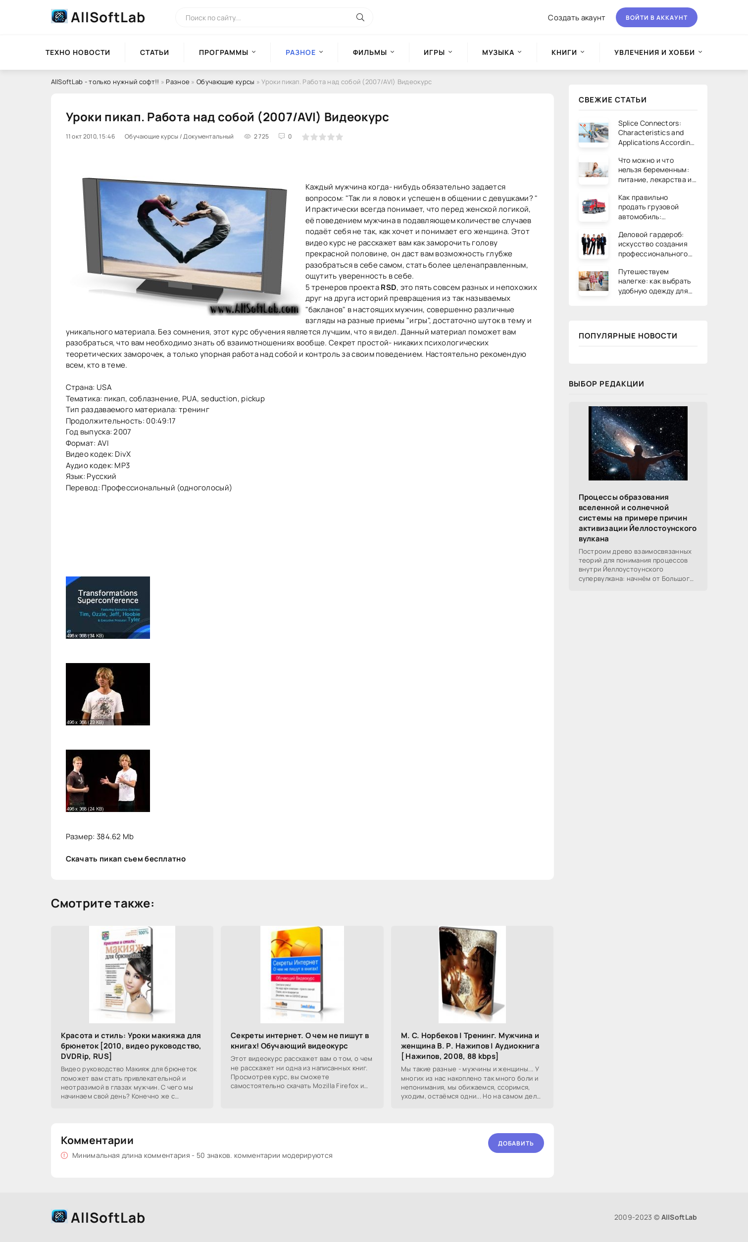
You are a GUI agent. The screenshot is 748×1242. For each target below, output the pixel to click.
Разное (178, 81)
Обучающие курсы (226, 81)
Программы (224, 52)
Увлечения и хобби (654, 52)
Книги (564, 52)
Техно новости (78, 52)
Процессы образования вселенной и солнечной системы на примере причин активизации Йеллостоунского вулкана (638, 518)
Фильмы (370, 52)
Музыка (498, 52)
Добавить (516, 1143)
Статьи (154, 52)
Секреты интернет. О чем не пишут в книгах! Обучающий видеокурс (300, 1040)
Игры (434, 52)
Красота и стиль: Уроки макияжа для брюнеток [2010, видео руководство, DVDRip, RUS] (131, 1045)
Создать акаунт (576, 17)
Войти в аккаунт (657, 17)
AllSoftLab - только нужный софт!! (105, 81)
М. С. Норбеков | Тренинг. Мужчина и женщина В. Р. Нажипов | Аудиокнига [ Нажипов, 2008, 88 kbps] (470, 1045)
